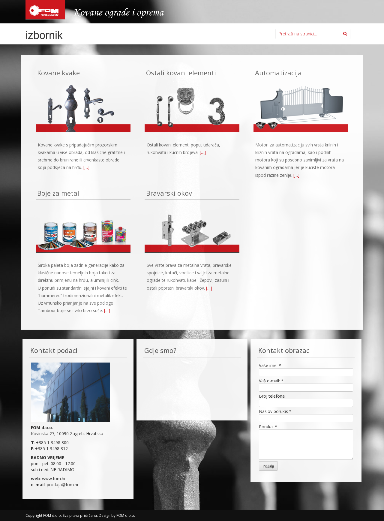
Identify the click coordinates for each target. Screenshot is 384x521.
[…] (86, 167)
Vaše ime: (270, 365)
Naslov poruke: (275, 411)
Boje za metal (58, 193)
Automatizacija (278, 73)
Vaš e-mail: (271, 381)
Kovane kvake (58, 73)
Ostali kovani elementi (181, 73)
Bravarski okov (169, 193)
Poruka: (268, 426)
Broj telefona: (272, 396)
